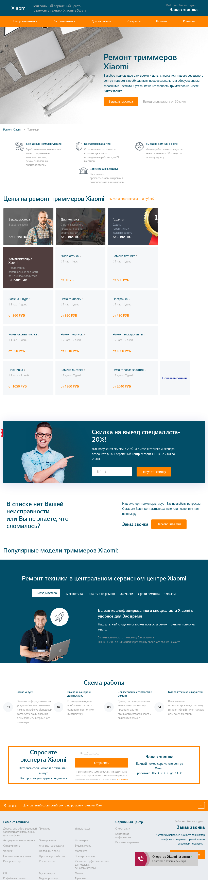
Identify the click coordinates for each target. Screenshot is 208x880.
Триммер (44, 786)
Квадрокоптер (11, 819)
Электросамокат (85, 814)
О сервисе (133, 21)
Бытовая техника (64, 21)
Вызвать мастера (121, 101)
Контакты (189, 21)
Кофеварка (81, 798)
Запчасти (126, 552)
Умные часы (82, 786)
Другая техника (101, 21)
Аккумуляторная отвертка (19, 798)
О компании (122, 786)
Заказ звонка (113, 91)
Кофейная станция (14, 836)
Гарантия (161, 21)
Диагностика (74, 552)
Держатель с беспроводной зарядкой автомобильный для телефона (20, 789)
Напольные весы (49, 808)
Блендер (80, 841)
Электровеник (47, 798)
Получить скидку (154, 429)
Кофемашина (47, 819)
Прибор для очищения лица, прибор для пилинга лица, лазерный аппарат (56, 845)
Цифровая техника (25, 21)
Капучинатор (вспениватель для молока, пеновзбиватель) (92, 822)
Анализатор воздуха (51, 803)
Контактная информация (123, 793)
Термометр (81, 836)
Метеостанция (12, 841)
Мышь (79, 831)
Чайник (8, 808)
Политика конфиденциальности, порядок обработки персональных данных (136, 870)
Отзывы (170, 552)
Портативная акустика (17, 814)
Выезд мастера (46, 551)
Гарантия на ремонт (101, 552)
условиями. (122, 737)
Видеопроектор (48, 836)
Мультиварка (47, 831)
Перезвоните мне (169, 482)
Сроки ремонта (149, 552)
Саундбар (45, 853)
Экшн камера (83, 803)
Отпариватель (11, 803)
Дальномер (10, 853)
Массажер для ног (86, 853)
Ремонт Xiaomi (12, 130)
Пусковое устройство (52, 814)
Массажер (81, 808)
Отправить (101, 720)
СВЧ (5, 831)
